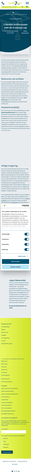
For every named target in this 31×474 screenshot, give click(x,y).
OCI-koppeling (5, 338)
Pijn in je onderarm (6, 408)
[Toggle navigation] (27, 3)
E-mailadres (5, 429)
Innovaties (4, 372)
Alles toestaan (15, 261)
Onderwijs (6, 444)
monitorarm (14, 202)
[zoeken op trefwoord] (10, 6)
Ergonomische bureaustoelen (9, 388)
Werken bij (4, 369)
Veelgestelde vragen (6, 343)
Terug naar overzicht (15, 18)
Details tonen (22, 256)
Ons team (4, 367)
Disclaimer (15, 464)
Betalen (3, 329)
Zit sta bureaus (5, 397)
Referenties (4, 364)
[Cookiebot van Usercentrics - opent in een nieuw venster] (22, 206)
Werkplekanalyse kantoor (8, 411)
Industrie (5, 447)
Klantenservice (6, 324)
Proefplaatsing (5, 326)
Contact (3, 341)
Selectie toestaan (15, 267)
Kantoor (5, 438)
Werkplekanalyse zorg (7, 413)
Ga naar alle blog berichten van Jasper (17, 306)
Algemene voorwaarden (9, 461)
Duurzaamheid (5, 375)
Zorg (4, 441)
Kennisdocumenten (6, 381)
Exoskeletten (4, 399)
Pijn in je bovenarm (6, 405)
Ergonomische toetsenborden (9, 394)
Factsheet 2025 (5, 379)
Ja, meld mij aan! (7, 452)
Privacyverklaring (22, 461)
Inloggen (3, 335)
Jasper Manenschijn (25, 32)
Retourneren (4, 332)
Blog (17, 12)
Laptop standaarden (7, 402)
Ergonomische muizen (7, 391)
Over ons (4, 361)
